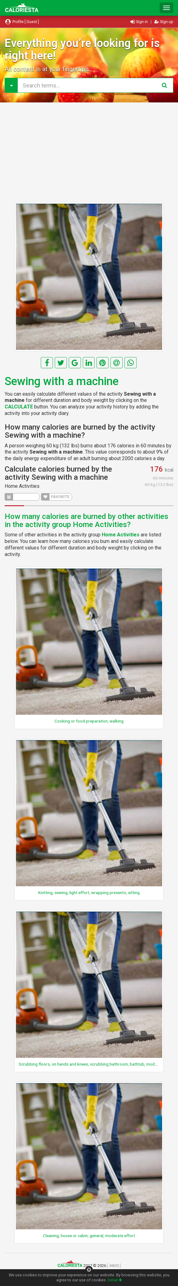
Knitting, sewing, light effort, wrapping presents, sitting (89, 892)
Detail (115, 1280)
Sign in (139, 21)
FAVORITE (55, 496)
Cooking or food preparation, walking (89, 720)
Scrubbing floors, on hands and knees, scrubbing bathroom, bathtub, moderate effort (97, 1064)
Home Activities (22, 486)
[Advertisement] (89, 152)
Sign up (163, 21)
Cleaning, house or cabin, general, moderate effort (89, 1235)
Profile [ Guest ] (22, 21)
